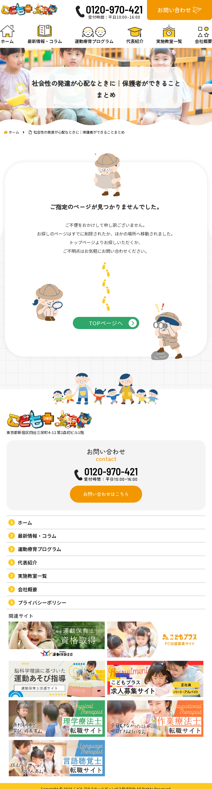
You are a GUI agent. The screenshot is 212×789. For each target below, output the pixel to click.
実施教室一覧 (32, 610)
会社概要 (27, 624)
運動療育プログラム (39, 584)
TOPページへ (106, 342)
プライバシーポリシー (42, 637)
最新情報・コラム (37, 570)
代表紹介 (27, 597)
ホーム (25, 557)
